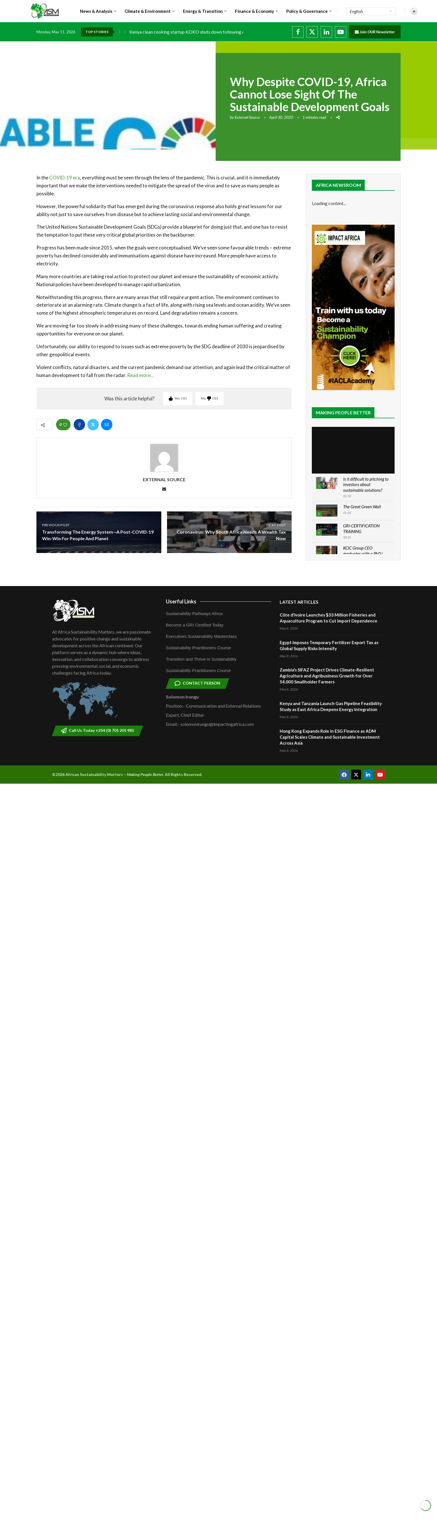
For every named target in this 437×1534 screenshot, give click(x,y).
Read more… (140, 375)
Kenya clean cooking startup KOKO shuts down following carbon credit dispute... (207, 31)
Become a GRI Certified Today (194, 625)
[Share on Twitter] (93, 424)
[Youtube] (340, 32)
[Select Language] (371, 11)
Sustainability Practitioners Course (198, 648)
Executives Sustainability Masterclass (201, 636)
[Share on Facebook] (79, 424)
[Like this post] (65, 425)
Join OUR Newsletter (375, 31)
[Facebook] (298, 32)
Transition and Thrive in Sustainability (201, 659)
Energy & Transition (203, 11)
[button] (119, 31)
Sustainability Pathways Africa (194, 613)
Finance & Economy (254, 11)
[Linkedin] (326, 32)
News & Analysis (96, 11)
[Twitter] (312, 32)
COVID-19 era (64, 178)
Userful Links (181, 601)
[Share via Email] (106, 424)
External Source (247, 117)
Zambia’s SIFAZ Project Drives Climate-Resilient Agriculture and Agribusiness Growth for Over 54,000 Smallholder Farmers (327, 675)
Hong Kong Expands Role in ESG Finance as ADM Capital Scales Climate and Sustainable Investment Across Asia (330, 737)
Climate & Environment (148, 11)
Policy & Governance (307, 11)
